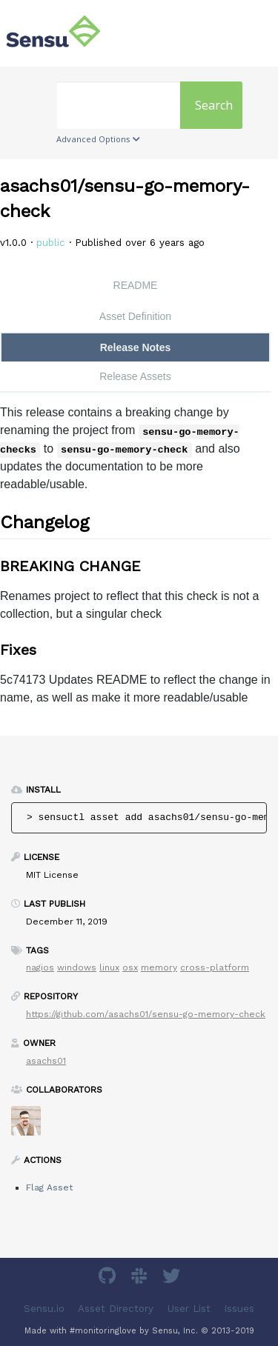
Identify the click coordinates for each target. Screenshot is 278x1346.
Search (214, 105)
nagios (40, 967)
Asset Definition (135, 316)
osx (130, 967)
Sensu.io (44, 1308)
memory (159, 967)
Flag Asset (49, 1187)
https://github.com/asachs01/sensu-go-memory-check (145, 1014)
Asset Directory (115, 1308)
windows (76, 967)
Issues (239, 1308)
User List (189, 1308)
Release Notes (135, 347)
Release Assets (135, 376)
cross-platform (214, 967)
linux (109, 967)
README (135, 285)
